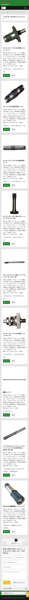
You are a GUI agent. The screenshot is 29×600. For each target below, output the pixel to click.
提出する (7, 582)
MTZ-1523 (6, 528)
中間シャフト (6, 181)
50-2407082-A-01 (13, 471)
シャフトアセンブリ (8, 354)
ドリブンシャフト (7, 411)
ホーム (3, 12)
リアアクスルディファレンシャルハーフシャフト (14, 468)
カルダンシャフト (7, 237)
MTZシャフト (6, 525)
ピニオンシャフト (7, 68)
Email (6, 75)
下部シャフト (6, 125)
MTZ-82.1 (6, 471)
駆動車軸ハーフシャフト (17, 525)
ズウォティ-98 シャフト (18, 68)
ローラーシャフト (7, 295)
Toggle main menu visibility (26, 7)
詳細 (13, 75)
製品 (8, 12)
